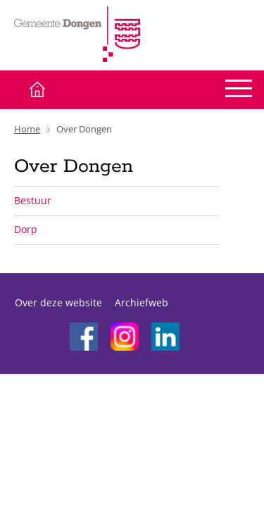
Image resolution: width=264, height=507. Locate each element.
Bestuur (32, 200)
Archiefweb (141, 302)
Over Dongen (84, 129)
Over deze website (58, 302)
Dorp (25, 229)
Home (27, 129)
